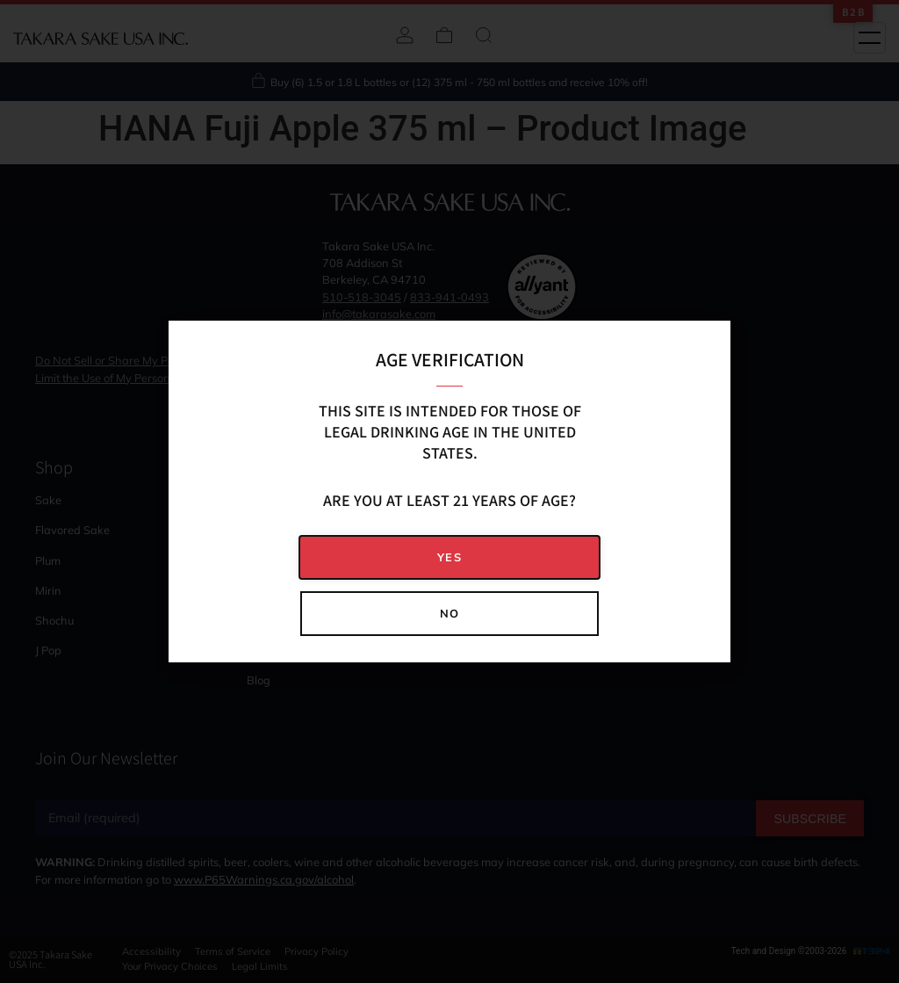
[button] (449, 557)
